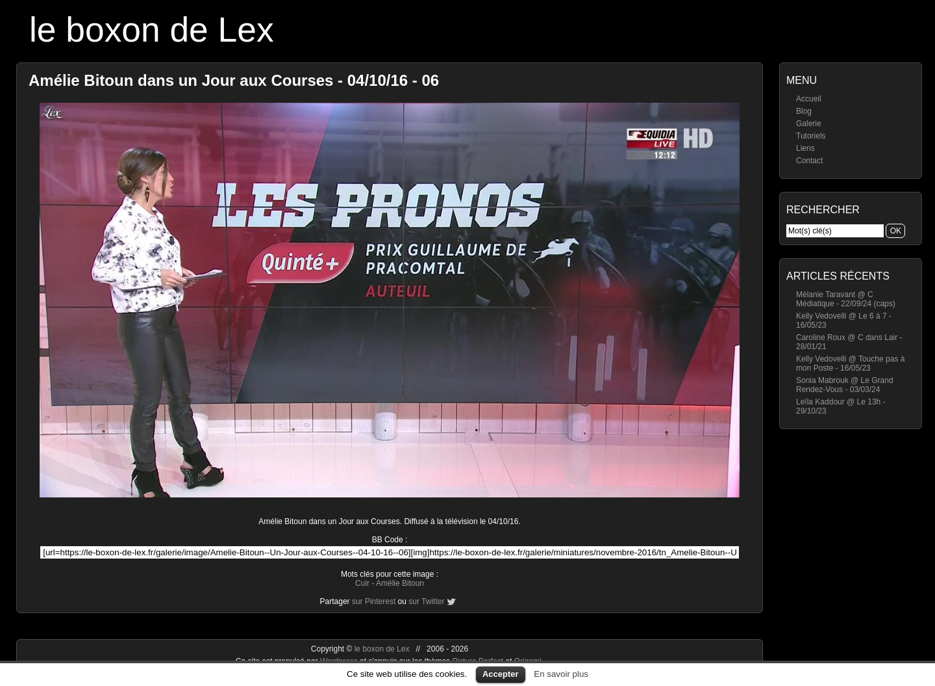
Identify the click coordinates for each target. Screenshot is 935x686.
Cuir (362, 583)
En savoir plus (561, 674)
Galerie (808, 123)
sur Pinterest (373, 601)
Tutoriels (811, 135)
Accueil (808, 98)
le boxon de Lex (151, 29)
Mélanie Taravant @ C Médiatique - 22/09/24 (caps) (845, 299)
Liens (805, 148)
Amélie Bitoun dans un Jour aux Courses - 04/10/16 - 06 (234, 80)
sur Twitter (426, 601)
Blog (804, 111)
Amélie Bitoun (400, 583)
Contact (809, 160)
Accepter (500, 674)
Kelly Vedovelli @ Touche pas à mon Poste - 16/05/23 (850, 363)
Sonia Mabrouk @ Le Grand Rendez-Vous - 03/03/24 (844, 385)
